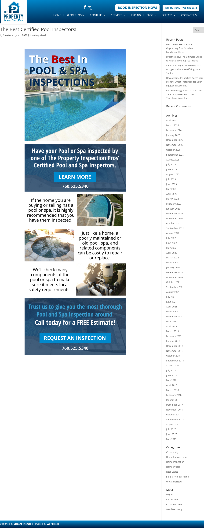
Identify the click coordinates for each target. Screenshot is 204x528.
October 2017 (173, 414)
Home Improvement (176, 457)
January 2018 (173, 399)
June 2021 (171, 301)
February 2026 (174, 130)
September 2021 (175, 287)
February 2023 (174, 203)
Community (172, 452)
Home (57, 15)
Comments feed (174, 504)
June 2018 (171, 375)
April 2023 (171, 193)
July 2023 (171, 179)
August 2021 (172, 291)
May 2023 (171, 188)
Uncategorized (38, 35)
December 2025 (174, 139)
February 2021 (174, 311)
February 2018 (174, 394)
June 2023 (171, 184)
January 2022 (173, 267)
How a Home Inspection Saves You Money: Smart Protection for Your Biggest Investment (184, 81)
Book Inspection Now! (137, 7)
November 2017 (174, 409)
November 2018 (174, 350)
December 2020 (174, 316)
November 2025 (174, 144)
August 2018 (172, 365)
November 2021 (174, 277)
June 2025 (171, 169)
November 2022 (174, 218)
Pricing (136, 15)
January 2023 (173, 208)
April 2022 (171, 252)
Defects (167, 15)
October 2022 (173, 223)
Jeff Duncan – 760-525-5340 (181, 7)
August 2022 (172, 233)
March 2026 (172, 125)
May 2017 (171, 439)
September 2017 (175, 419)
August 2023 (172, 174)
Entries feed (172, 499)
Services (116, 15)
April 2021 (171, 306)
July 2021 (171, 296)
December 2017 (174, 404)
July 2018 (171, 370)
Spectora (8, 35)
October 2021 (173, 282)
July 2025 (171, 164)
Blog (149, 15)
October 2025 (173, 149)
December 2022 (174, 213)
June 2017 (171, 434)
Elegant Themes (22, 523)
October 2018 (173, 355)
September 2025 (175, 154)
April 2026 (171, 120)
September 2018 (175, 360)
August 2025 (172, 159)
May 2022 (171, 247)
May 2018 (171, 380)
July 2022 (171, 237)
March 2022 (172, 257)
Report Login (75, 15)
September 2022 (175, 228)
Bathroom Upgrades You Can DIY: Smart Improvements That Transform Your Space (184, 94)
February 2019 (174, 336)
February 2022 (174, 262)
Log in (169, 494)
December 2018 (174, 345)
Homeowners (173, 466)
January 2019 (173, 340)
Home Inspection (175, 461)
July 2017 (171, 429)
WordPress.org (174, 509)
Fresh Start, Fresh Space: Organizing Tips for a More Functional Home (180, 48)
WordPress (53, 523)
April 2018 (171, 385)
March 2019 (172, 331)
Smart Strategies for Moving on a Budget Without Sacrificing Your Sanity (183, 69)
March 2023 (172, 198)
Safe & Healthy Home (177, 476)
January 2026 (173, 135)
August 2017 (172, 424)
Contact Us (189, 15)
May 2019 (171, 321)
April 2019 (171, 326)
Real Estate (172, 471)
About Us (96, 15)
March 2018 (172, 390)
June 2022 (171, 242)
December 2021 (174, 272)
